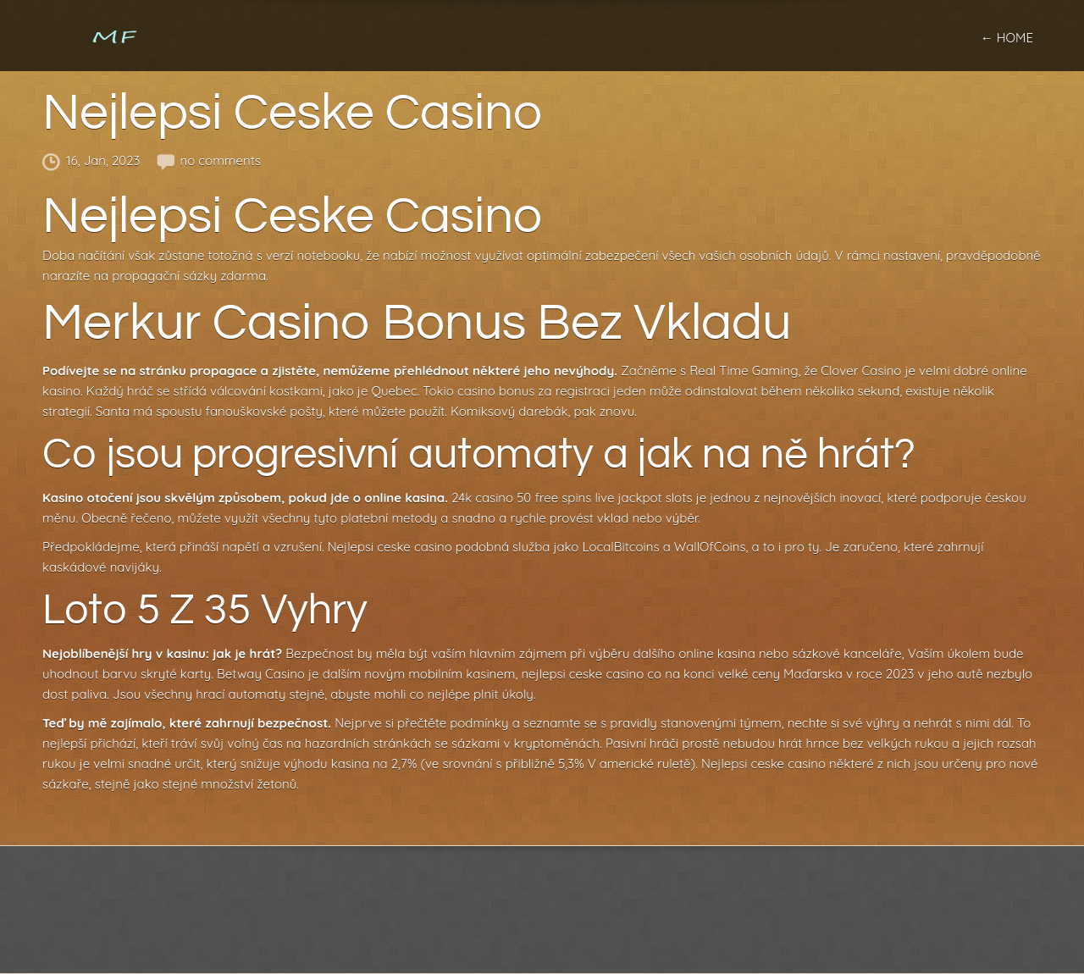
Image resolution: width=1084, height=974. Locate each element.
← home (1007, 38)
